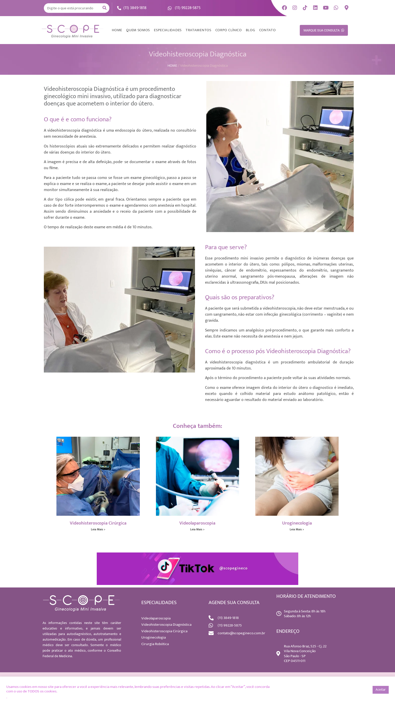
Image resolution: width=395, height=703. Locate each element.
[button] (366, 690)
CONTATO (267, 30)
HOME (117, 30)
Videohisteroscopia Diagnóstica (166, 624)
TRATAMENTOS (198, 30)
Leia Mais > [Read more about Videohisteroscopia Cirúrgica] (98, 529)
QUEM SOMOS (138, 30)
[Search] (104, 8)
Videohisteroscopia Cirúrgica (98, 523)
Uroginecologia (297, 523)
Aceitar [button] (381, 689)
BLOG (250, 30)
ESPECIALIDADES (168, 30)
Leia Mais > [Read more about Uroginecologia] (297, 529)
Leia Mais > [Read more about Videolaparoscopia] (197, 529)
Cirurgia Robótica (155, 644)
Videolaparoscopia (197, 523)
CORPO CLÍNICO (228, 30)
